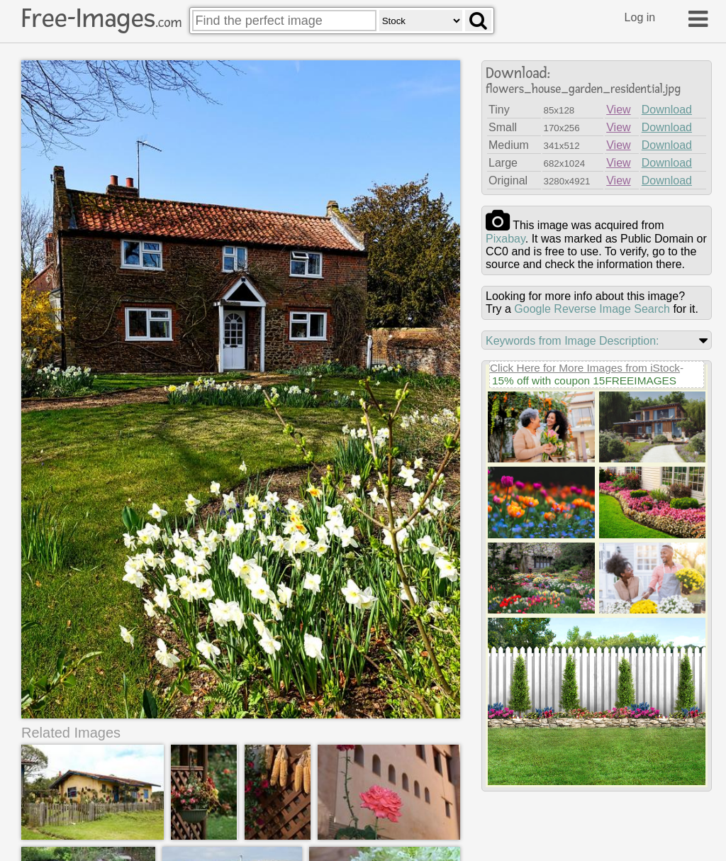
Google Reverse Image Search (592, 309)
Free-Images (101, 18)
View (618, 110)
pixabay (505, 239)
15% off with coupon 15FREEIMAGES (584, 380)
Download (667, 110)
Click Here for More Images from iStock (585, 368)
